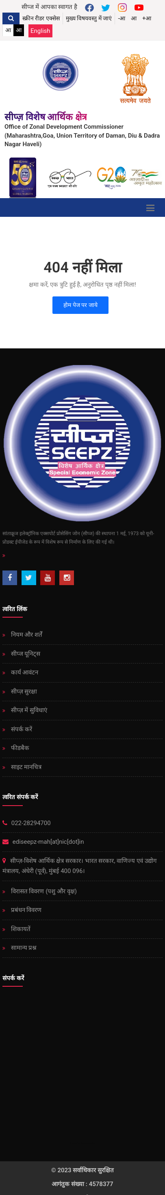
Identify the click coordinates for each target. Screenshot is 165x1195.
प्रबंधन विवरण (25, 910)
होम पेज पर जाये (80, 305)
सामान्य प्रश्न (23, 947)
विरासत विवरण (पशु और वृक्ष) (43, 891)
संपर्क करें (20, 729)
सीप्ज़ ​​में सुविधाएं (28, 710)
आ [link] (8, 30)
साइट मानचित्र (25, 767)
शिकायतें (19, 929)
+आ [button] (146, 18)
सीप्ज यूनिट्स (24, 653)
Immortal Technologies (82, 1142)
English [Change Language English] (40, 31)
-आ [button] (121, 18)
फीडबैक (19, 748)
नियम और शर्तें (25, 634)
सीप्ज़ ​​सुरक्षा (23, 691)
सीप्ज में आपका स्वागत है (49, 7)
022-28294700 (26, 823)
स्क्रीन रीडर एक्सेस (41, 18)
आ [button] (134, 18)
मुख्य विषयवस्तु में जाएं (89, 18)
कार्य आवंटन (23, 672)
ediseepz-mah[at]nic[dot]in (43, 841)
